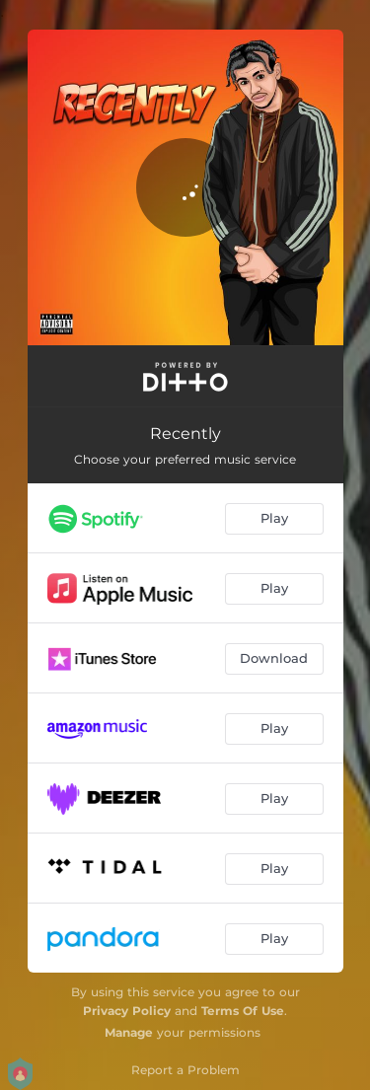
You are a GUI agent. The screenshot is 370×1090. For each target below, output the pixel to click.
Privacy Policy (127, 1010)
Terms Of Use (242, 1010)
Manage (129, 1032)
